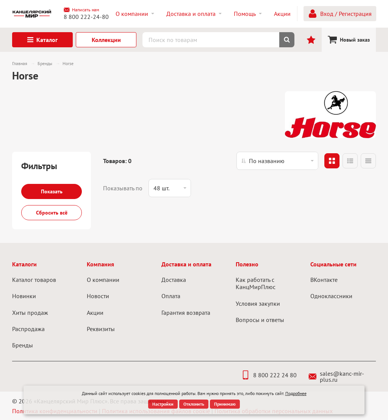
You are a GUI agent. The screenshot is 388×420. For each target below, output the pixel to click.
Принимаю (225, 404)
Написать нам (81, 10)
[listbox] (277, 161)
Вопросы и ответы (260, 320)
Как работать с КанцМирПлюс (255, 283)
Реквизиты (101, 329)
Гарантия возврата (185, 312)
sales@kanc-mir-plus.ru (336, 376)
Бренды (22, 345)
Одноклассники (331, 296)
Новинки (24, 296)
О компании (103, 279)
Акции (95, 312)
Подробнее (296, 393)
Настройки (163, 404)
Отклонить (193, 404)
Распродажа (28, 329)
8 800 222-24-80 (86, 16)
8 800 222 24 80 (269, 375)
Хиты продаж (30, 312)
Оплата (170, 296)
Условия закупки (258, 303)
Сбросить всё (51, 212)
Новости (98, 296)
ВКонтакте (324, 279)
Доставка (173, 279)
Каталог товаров (34, 279)
